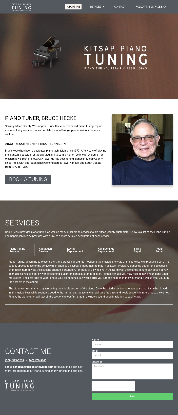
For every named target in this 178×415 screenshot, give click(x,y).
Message (97, 362)
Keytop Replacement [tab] (75, 250)
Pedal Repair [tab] (160, 250)
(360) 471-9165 (37, 360)
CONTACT (120, 6)
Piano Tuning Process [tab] (17, 250)
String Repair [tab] (138, 250)
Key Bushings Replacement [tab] (106, 250)
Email (95, 351)
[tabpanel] (89, 280)
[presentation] (113, 386)
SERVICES (97, 6)
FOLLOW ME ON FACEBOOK (151, 6)
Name (95, 339)
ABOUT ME (73, 6)
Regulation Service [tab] (45, 250)
